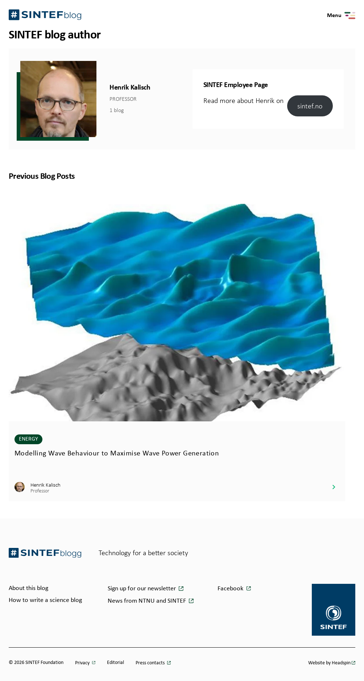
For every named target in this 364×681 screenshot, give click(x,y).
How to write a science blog (45, 600)
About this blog (28, 588)
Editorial (115, 662)
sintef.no (309, 106)
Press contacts (151, 663)
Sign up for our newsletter (142, 588)
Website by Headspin (329, 663)
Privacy (83, 663)
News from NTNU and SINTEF (147, 601)
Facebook (230, 588)
